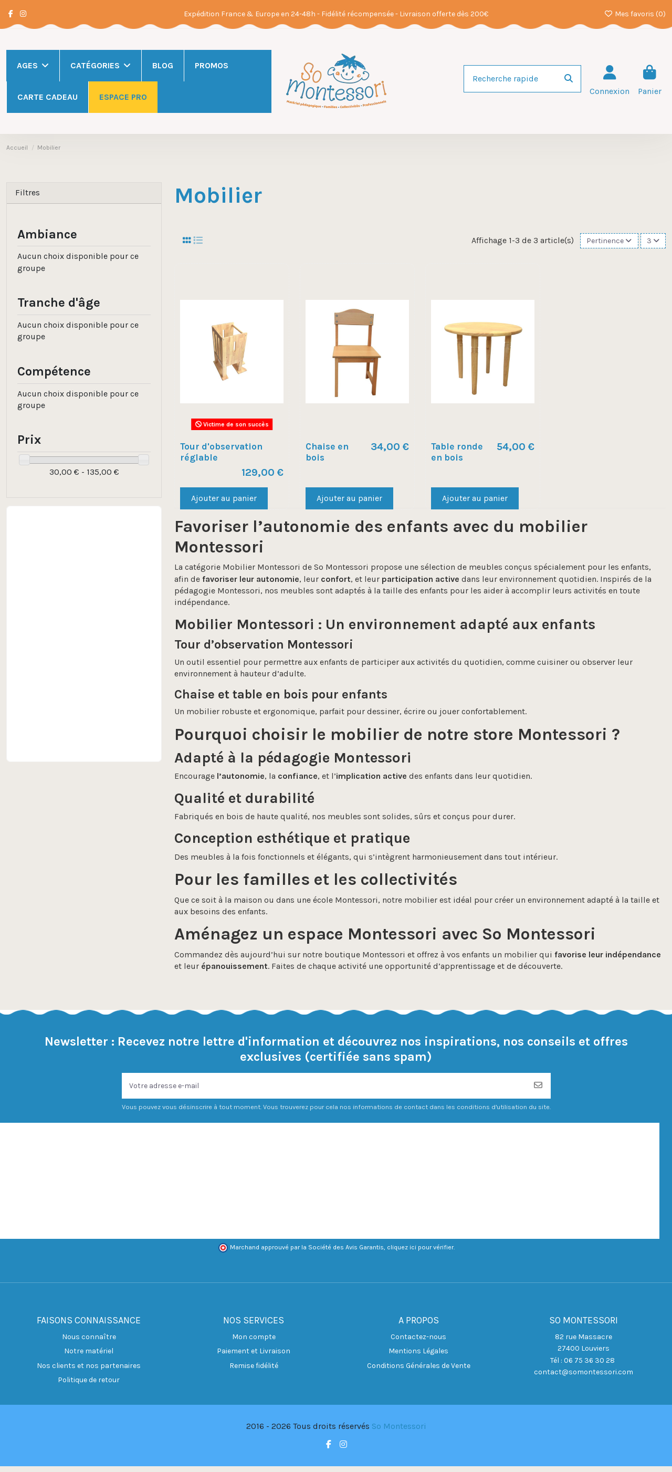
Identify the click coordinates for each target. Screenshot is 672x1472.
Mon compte (254, 1342)
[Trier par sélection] (603, 241)
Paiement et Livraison (253, 1356)
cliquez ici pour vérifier (420, 1253)
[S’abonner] (538, 1089)
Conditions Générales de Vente (418, 1370)
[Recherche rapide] (568, 78)
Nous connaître (89, 1342)
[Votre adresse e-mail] (324, 1089)
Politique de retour (89, 1385)
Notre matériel (88, 1356)
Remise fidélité (253, 1370)
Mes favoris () (635, 13)
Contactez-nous (418, 1342)
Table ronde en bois (457, 454)
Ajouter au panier (224, 500)
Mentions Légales (418, 1356)
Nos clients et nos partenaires (89, 1370)
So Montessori (399, 1432)
